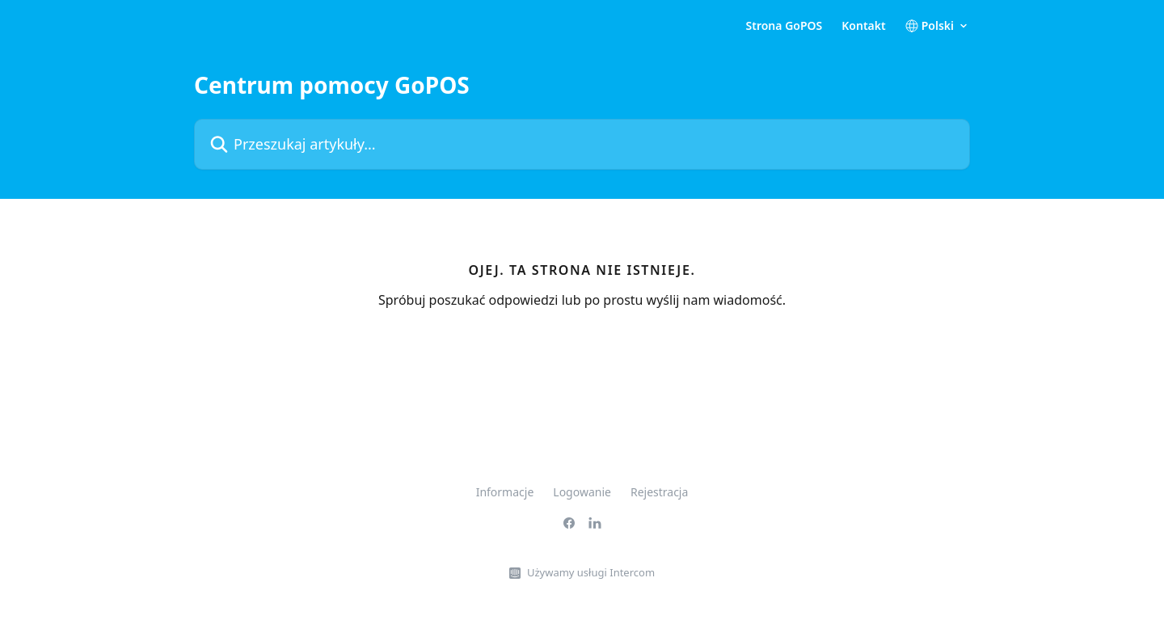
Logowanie (582, 492)
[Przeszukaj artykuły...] (582, 144)
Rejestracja (659, 492)
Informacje (505, 492)
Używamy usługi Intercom (591, 572)
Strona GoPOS (784, 26)
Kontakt (863, 26)
